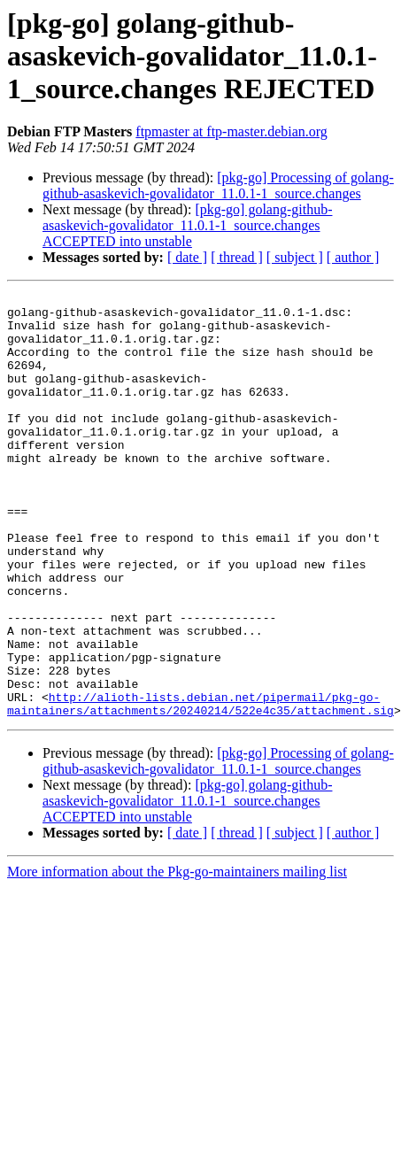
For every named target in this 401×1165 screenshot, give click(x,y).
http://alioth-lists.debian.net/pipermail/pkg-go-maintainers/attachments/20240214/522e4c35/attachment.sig (200, 787)
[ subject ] (294, 257)
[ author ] (353, 257)
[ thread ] (237, 257)
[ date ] (187, 257)
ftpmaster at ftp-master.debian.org (231, 131)
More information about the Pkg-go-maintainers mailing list (177, 956)
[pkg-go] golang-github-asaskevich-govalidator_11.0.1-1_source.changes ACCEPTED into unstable (187, 225)
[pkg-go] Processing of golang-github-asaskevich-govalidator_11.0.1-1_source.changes (218, 185)
